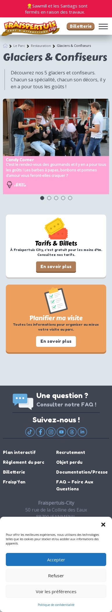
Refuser (56, 575)
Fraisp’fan (14, 481)
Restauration (41, 45)
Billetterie (81, 26)
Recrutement (70, 452)
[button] (103, 524)
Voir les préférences (56, 591)
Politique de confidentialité (56, 605)
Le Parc (19, 45)
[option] (56, 146)
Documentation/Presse (82, 472)
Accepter (56, 559)
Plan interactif (19, 452)
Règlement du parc (23, 462)
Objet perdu (69, 462)
